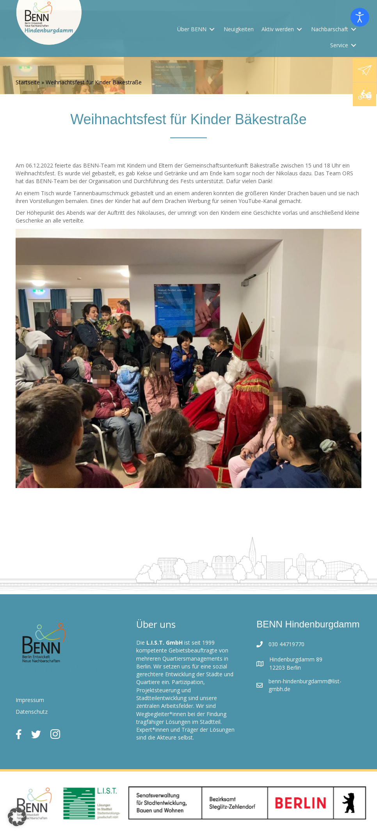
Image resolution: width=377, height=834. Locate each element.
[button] (17, 817)
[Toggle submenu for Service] (353, 45)
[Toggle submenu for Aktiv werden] (299, 29)
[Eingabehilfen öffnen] (359, 17)
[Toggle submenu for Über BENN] (212, 29)
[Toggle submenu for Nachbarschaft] (353, 29)
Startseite (28, 82)
